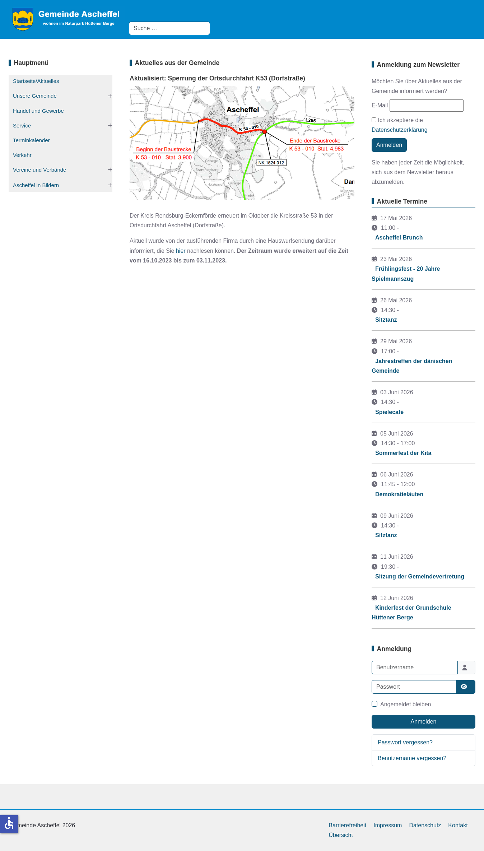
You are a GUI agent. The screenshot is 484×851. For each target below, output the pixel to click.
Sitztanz (386, 320)
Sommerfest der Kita (403, 453)
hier (181, 251)
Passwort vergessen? (405, 742)
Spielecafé (389, 412)
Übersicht (341, 835)
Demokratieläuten (399, 494)
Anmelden (389, 145)
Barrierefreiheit (347, 825)
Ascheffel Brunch (399, 237)
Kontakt (457, 825)
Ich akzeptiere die (400, 125)
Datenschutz (425, 825)
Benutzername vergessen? (412, 758)
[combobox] (169, 28)
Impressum (387, 825)
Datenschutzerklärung (400, 130)
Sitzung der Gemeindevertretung (419, 576)
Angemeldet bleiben (405, 704)
